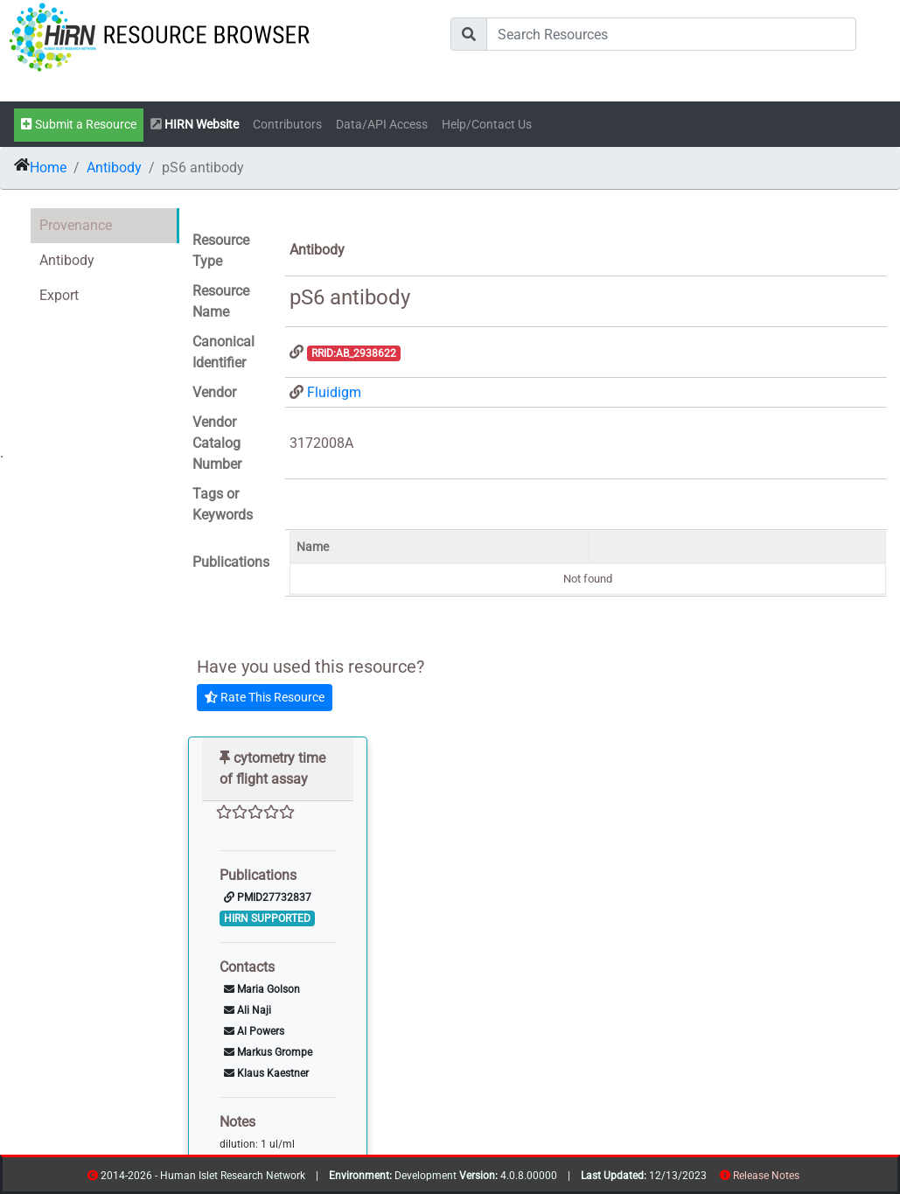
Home (48, 167)
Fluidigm (334, 392)
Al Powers (254, 1031)
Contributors (287, 124)
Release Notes (766, 1176)
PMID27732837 (267, 897)
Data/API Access (382, 124)
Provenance (75, 225)
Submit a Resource (78, 124)
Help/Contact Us (487, 124)
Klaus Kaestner (266, 1073)
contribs (810, 1178)
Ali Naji (247, 1010)
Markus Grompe (268, 1052)
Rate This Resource (264, 697)
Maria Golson (262, 989)
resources (805, 1178)
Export (59, 295)
